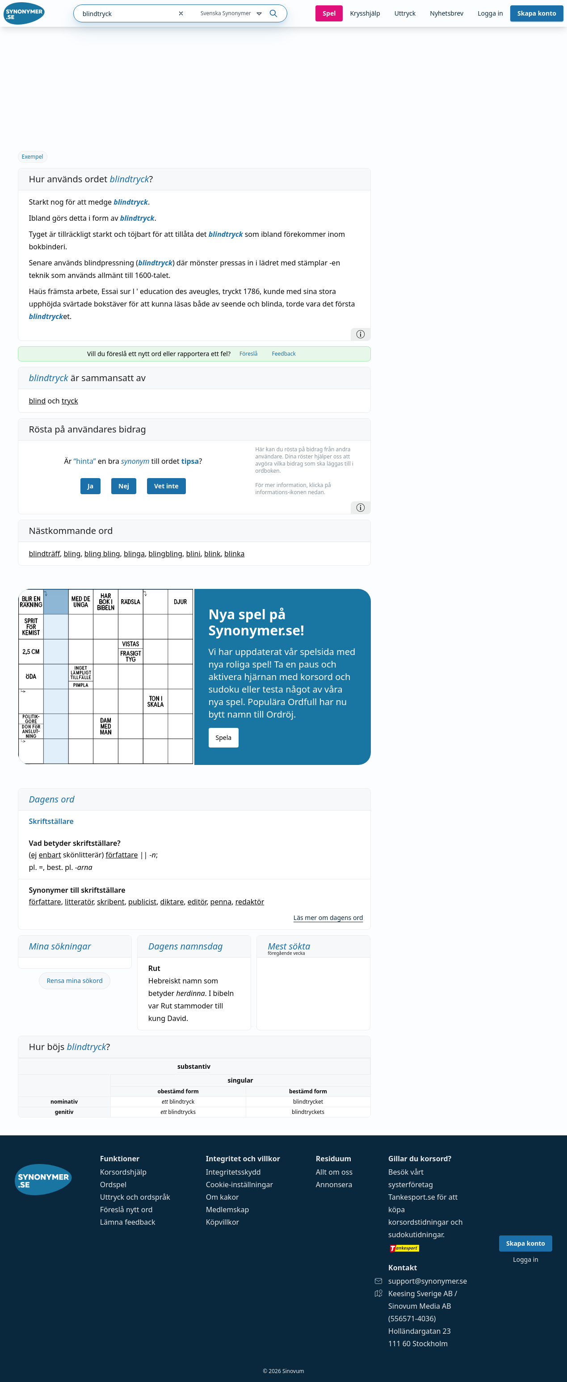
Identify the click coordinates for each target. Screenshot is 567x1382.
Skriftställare (51, 821)
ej (34, 855)
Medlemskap (227, 1209)
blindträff (44, 554)
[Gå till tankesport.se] (427, 1248)
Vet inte (166, 486)
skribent (110, 902)
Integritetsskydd (233, 1172)
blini (193, 554)
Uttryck (405, 13)
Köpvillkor (222, 1222)
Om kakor (222, 1197)
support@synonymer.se (427, 1281)
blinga (134, 554)
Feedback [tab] (284, 353)
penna (221, 902)
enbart (50, 855)
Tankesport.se (411, 1197)
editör (197, 902)
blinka (234, 554)
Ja (90, 486)
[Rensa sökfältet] (181, 13)
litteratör (79, 902)
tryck (70, 401)
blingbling (165, 554)
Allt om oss (334, 1172)
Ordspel (113, 1184)
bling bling (102, 554)
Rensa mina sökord (74, 980)
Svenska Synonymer (232, 13)
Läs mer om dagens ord (328, 917)
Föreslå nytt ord (126, 1209)
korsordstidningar (418, 1222)
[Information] (360, 334)
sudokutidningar (415, 1234)
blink (212, 554)
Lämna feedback (127, 1222)
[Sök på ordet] (273, 13)
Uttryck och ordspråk (135, 1197)
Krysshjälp (365, 13)
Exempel (32, 156)
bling (72, 554)
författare (121, 855)
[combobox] (123, 13)
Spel (329, 13)
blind (37, 401)
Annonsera (334, 1184)
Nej (123, 486)
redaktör (250, 902)
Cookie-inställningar (239, 1184)
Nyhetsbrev (446, 13)
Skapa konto (536, 13)
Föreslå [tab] (248, 353)
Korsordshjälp (123, 1172)
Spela (224, 737)
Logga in (490, 13)
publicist (142, 902)
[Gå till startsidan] (24, 13)
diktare (172, 902)
